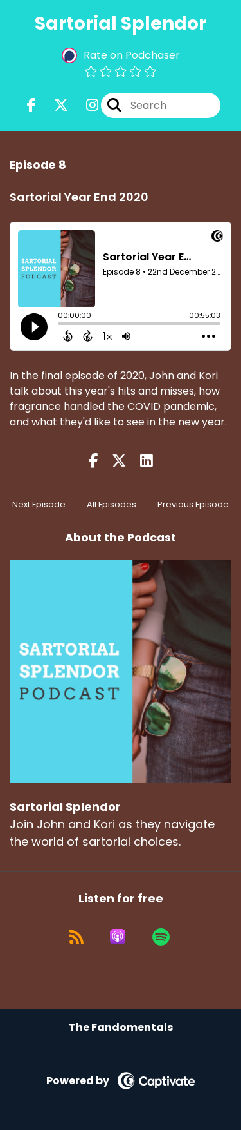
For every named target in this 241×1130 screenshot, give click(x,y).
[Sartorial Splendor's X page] (53, 105)
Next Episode (39, 504)
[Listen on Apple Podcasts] (117, 936)
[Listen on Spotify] (161, 936)
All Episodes (111, 504)
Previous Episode (193, 504)
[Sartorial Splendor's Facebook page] (31, 105)
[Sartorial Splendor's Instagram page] (84, 105)
